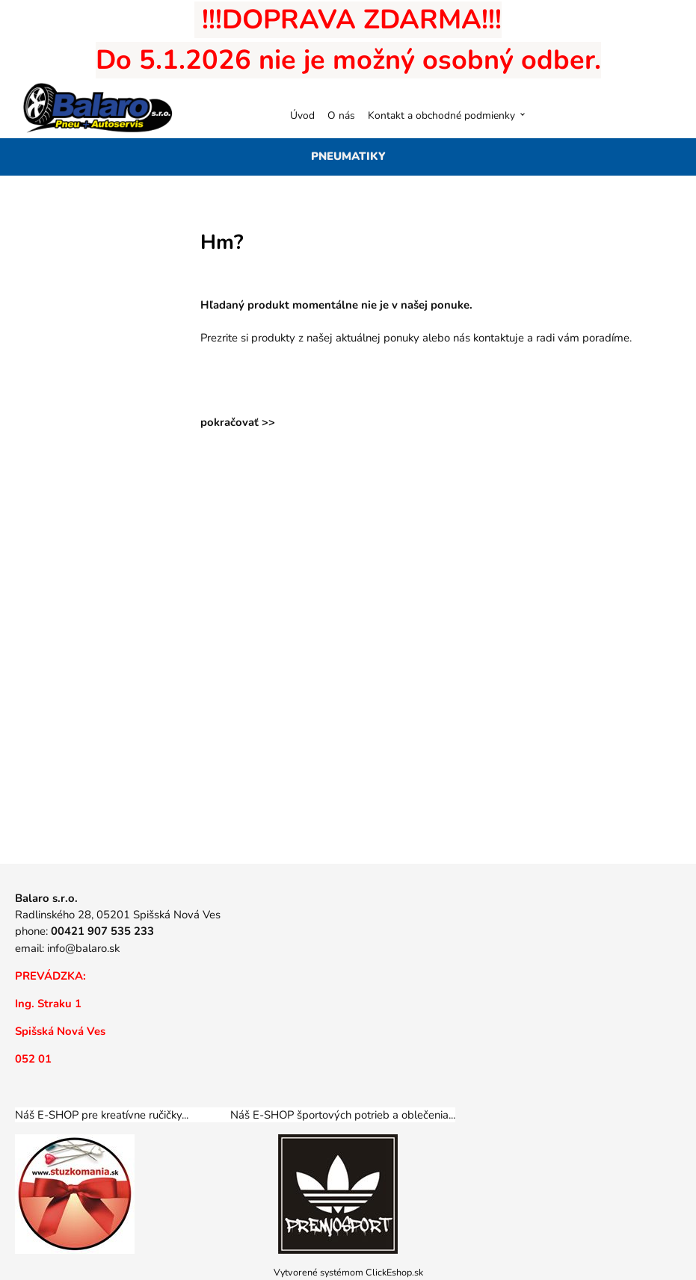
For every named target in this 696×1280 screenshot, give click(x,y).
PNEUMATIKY (348, 156)
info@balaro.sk (83, 948)
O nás (341, 115)
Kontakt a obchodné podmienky (441, 115)
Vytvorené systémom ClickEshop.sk (348, 1272)
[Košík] (664, 115)
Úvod (302, 115)
